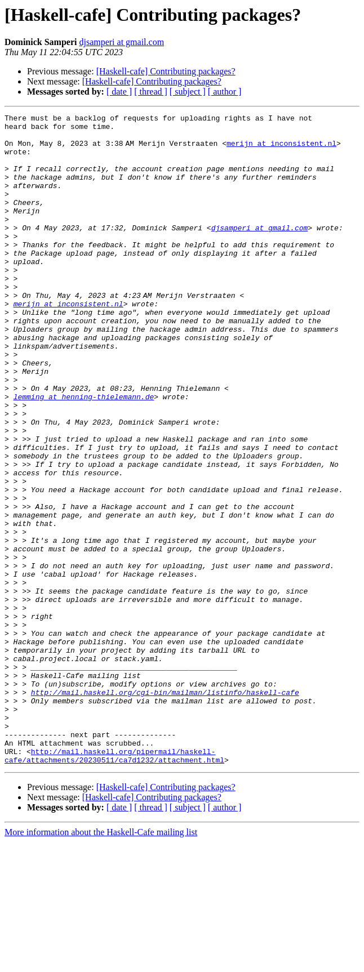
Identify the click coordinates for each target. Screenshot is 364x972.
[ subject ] (188, 91)
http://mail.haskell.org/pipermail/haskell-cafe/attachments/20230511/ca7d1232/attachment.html (114, 885)
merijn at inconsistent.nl (284, 150)
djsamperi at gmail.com (121, 42)
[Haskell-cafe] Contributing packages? (166, 71)
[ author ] (225, 91)
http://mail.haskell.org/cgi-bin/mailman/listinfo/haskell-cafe (165, 809)
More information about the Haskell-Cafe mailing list (101, 962)
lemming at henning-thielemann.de (84, 454)
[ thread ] (150, 91)
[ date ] (119, 91)
